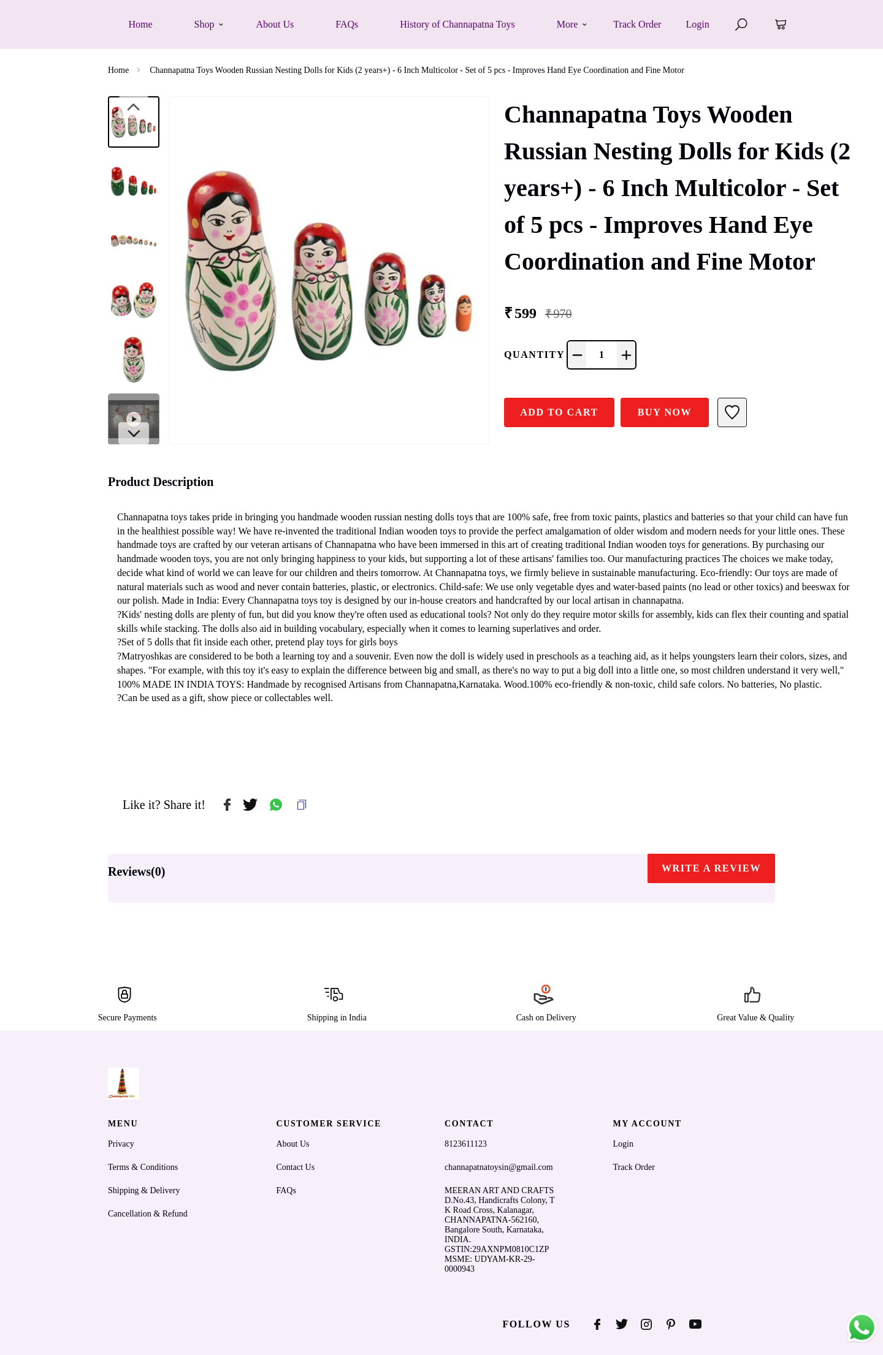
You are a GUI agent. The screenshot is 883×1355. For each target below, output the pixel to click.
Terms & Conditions (143, 1167)
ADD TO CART (559, 412)
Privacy (121, 1143)
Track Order (637, 24)
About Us (293, 1143)
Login (697, 24)
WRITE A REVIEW (711, 868)
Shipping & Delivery (144, 1190)
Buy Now (665, 412)
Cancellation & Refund (148, 1213)
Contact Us (296, 1167)
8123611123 (466, 1143)
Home (118, 70)
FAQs (286, 1190)
